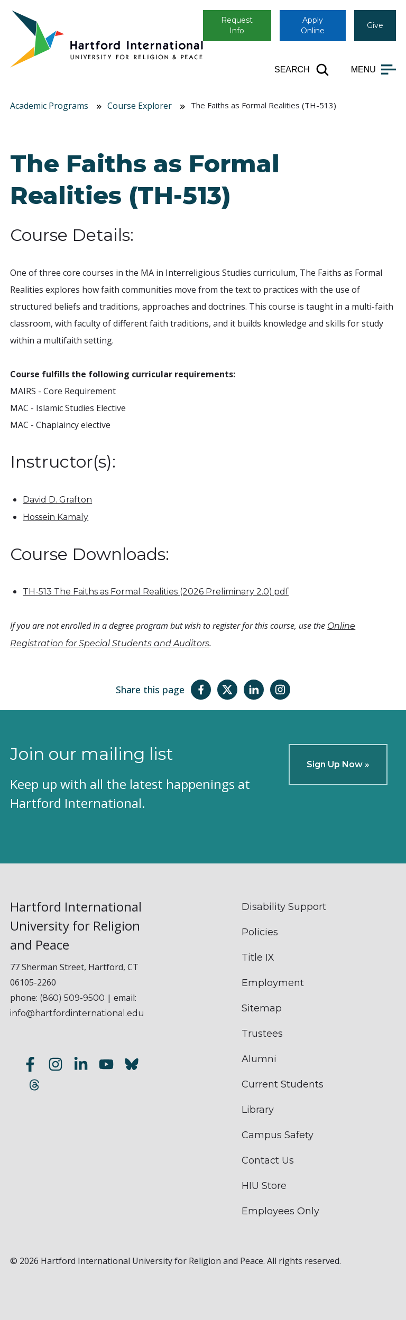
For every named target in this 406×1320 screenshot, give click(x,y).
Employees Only (280, 1211)
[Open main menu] (373, 69)
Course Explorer (139, 105)
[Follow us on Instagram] (55, 1065)
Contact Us (268, 1160)
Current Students (283, 1084)
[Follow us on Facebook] (30, 1065)
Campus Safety (277, 1135)
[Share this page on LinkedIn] (254, 690)
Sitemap (262, 1008)
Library (258, 1110)
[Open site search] (302, 69)
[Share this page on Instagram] (280, 690)
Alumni (259, 1059)
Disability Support (284, 907)
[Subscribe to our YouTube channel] (106, 1065)
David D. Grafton (57, 500)
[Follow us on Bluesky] (131, 1065)
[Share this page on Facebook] (201, 690)
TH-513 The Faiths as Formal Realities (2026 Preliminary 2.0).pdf (156, 592)
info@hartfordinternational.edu (77, 1013)
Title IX (258, 957)
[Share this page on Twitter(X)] (227, 690)
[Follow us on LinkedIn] (80, 1065)
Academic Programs (49, 105)
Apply (313, 25)
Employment (273, 983)
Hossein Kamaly (55, 517)
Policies (260, 932)
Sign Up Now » (338, 764)
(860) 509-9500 (72, 998)
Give (375, 25)
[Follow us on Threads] (34, 1086)
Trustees (262, 1033)
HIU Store (264, 1186)
